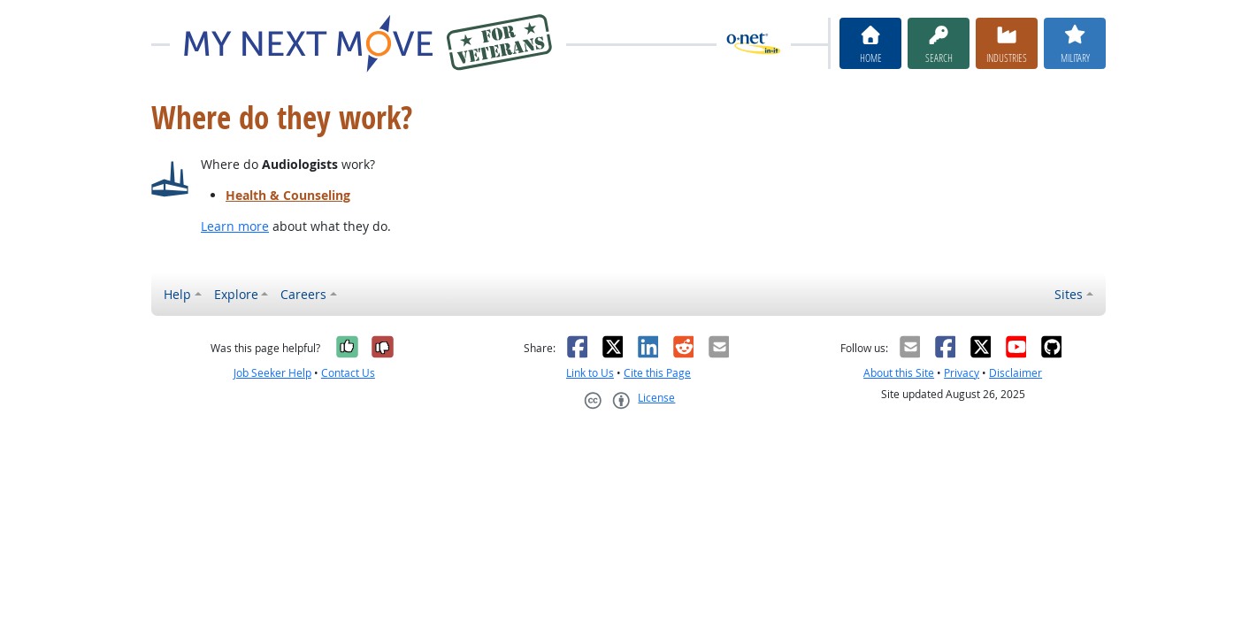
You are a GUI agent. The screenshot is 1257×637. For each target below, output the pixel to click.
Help (177, 294)
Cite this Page (657, 372)
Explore (236, 294)
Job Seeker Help (272, 372)
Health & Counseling (288, 195)
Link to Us (590, 372)
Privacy (961, 372)
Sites (1068, 294)
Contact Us (348, 372)
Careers (303, 294)
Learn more (235, 226)
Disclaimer (1015, 372)
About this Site (898, 372)
